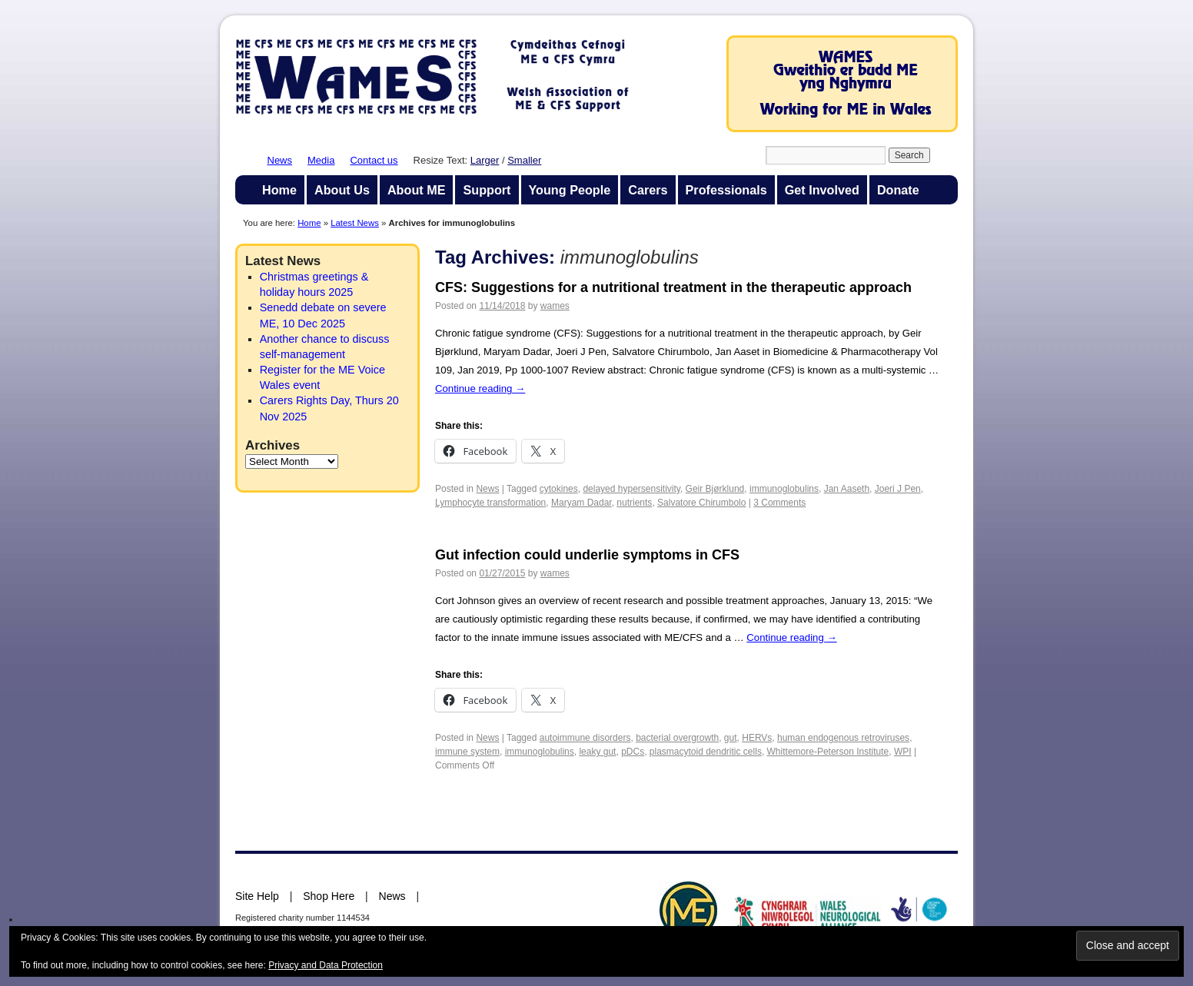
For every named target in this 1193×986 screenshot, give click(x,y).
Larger (485, 160)
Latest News (355, 222)
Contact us (373, 160)
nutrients (634, 502)
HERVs (757, 737)
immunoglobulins (784, 488)
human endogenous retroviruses (843, 737)
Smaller (524, 160)
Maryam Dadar (581, 502)
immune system (467, 751)
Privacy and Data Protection (325, 965)
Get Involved (822, 190)
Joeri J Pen (898, 488)
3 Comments (779, 502)
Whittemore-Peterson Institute (828, 751)
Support (486, 190)
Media (320, 160)
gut (730, 737)
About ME (416, 190)
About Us (342, 190)
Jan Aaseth (846, 488)
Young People (570, 190)
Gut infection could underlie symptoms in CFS (587, 555)
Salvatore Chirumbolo (701, 502)
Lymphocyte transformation (490, 502)
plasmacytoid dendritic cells (706, 751)
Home (279, 190)
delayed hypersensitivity (631, 488)
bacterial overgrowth (677, 737)
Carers (647, 190)
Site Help (257, 896)
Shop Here (328, 896)
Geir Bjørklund (715, 488)
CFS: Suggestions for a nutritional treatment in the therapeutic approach (673, 287)
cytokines (559, 488)
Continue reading (480, 388)
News (280, 160)
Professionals (726, 190)
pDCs (632, 751)
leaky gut (597, 751)
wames (555, 305)
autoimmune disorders (585, 737)
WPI (903, 751)
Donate (898, 190)
